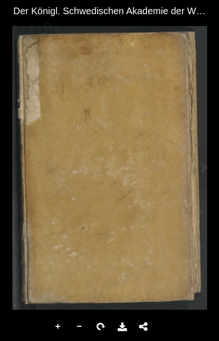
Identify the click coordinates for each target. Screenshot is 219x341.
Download (122, 327)
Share (144, 327)
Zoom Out (80, 327)
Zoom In (58, 327)
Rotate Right (101, 327)
